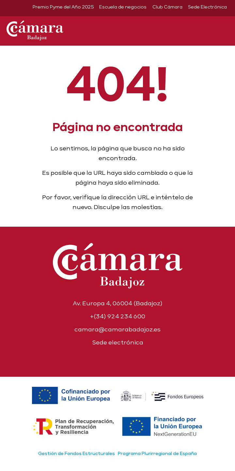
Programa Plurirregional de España (157, 453)
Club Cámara (167, 7)
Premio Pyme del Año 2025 (63, 7)
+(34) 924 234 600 (117, 316)
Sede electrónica (117, 342)
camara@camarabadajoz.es (117, 329)
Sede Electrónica (207, 7)
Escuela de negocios (123, 7)
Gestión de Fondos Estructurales (76, 453)
